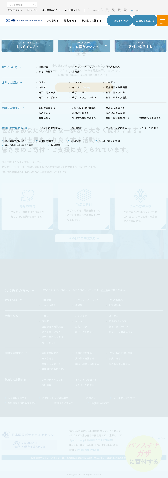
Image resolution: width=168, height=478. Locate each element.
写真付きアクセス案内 (100, 440)
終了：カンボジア (84, 331)
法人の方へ (32, 10)
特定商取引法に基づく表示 (22, 402)
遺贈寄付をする (83, 353)
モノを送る (48, 358)
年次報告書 (115, 305)
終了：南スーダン (118, 326)
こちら (104, 290)
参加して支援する (51, 363)
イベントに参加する (86, 379)
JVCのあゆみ (116, 300)
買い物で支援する (84, 358)
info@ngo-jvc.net (88, 449)
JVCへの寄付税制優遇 (120, 353)
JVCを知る (53, 20)
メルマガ (95, 10)
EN (137, 10)
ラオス (45, 315)
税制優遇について (63, 402)
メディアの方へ (14, 10)
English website (100, 402)
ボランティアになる (52, 379)
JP (132, 10)
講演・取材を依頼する (87, 363)
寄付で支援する (50, 353)
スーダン (113, 315)
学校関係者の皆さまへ (54, 369)
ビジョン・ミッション (87, 300)
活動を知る (70, 20)
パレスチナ (81, 315)
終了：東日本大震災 (52, 337)
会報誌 (78, 305)
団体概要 (46, 300)
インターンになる (84, 384)
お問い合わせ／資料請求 (55, 398)
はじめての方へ (17, 290)
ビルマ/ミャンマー (119, 321)
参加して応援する (92, 20)
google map (78, 440)
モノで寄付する (72, 10)
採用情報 (46, 384)
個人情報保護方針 (17, 398)
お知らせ (91, 398)
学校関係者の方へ (51, 10)
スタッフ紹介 (49, 305)
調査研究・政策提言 (52, 326)
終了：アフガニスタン (121, 331)
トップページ (84, 87)
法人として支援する (119, 363)
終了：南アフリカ (51, 331)
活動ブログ (81, 326)
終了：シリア (49, 342)
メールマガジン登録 (124, 398)
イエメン (80, 321)
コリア (45, 321)
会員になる (115, 358)
